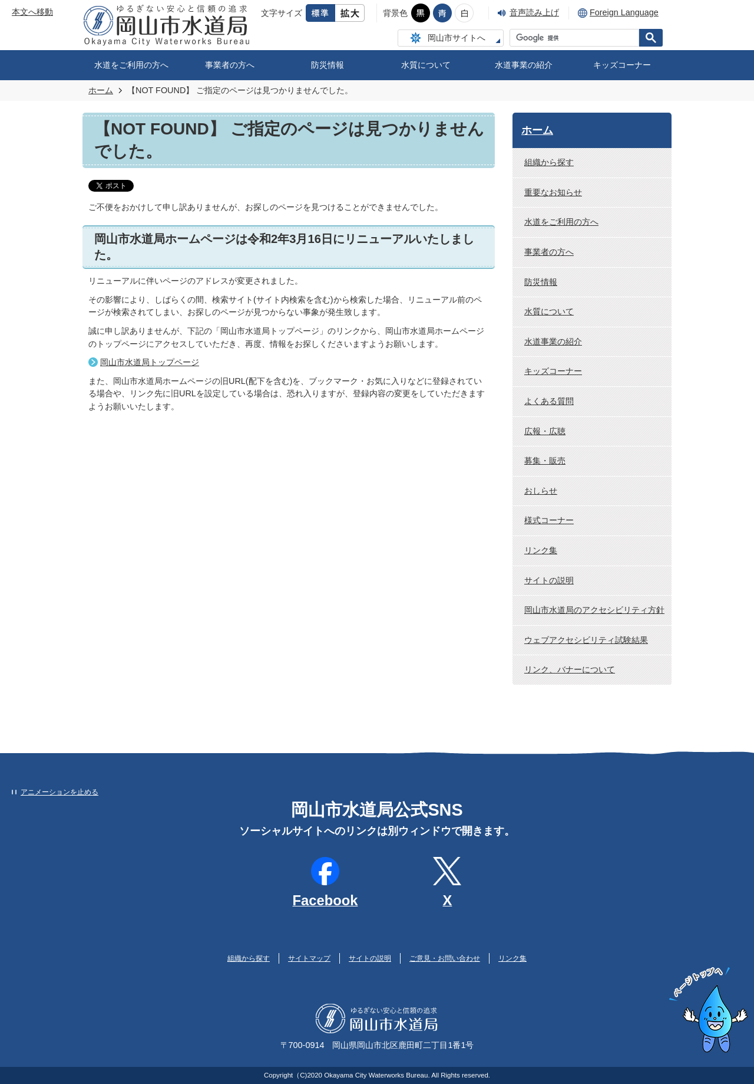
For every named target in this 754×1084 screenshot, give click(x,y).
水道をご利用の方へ (131, 65)
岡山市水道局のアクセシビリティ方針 (594, 610)
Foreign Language (624, 12)
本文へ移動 (32, 12)
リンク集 (540, 550)
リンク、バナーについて (569, 669)
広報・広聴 (545, 431)
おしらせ (540, 490)
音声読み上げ (534, 12)
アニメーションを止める (59, 792)
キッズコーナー (622, 65)
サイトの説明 (549, 580)
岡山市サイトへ (456, 37)
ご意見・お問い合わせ (444, 958)
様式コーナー (549, 520)
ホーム (100, 90)
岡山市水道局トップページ (149, 362)
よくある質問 (549, 401)
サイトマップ (309, 958)
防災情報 (327, 65)
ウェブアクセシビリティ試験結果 (586, 640)
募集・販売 (545, 460)
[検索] (577, 37)
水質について (426, 65)
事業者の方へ (229, 65)
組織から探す (549, 162)
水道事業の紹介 (524, 65)
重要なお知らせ (553, 192)
